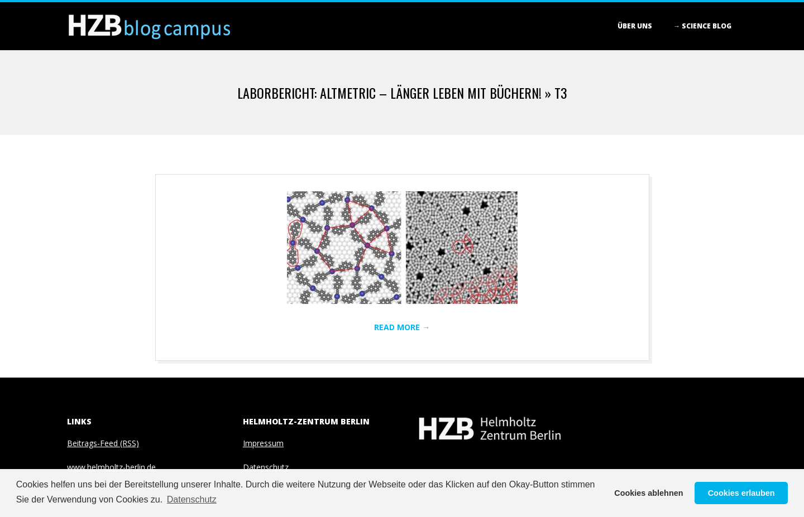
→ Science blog (702, 26)
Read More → (402, 327)
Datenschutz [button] (192, 499)
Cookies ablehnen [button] (648, 493)
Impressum (263, 443)
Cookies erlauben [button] (741, 493)
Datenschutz (266, 467)
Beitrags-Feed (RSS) (103, 443)
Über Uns (635, 26)
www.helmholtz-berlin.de (111, 467)
